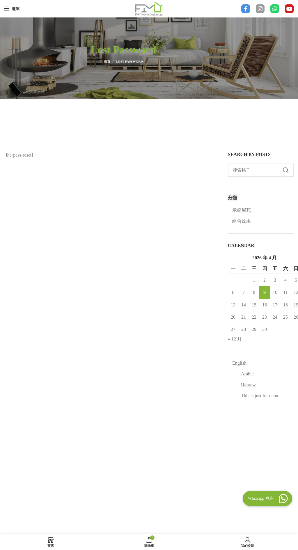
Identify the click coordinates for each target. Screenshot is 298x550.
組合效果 (241, 221)
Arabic (247, 373)
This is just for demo (260, 395)
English (239, 363)
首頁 (107, 61)
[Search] (261, 170)
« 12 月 (235, 338)
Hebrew (248, 384)
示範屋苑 (241, 210)
